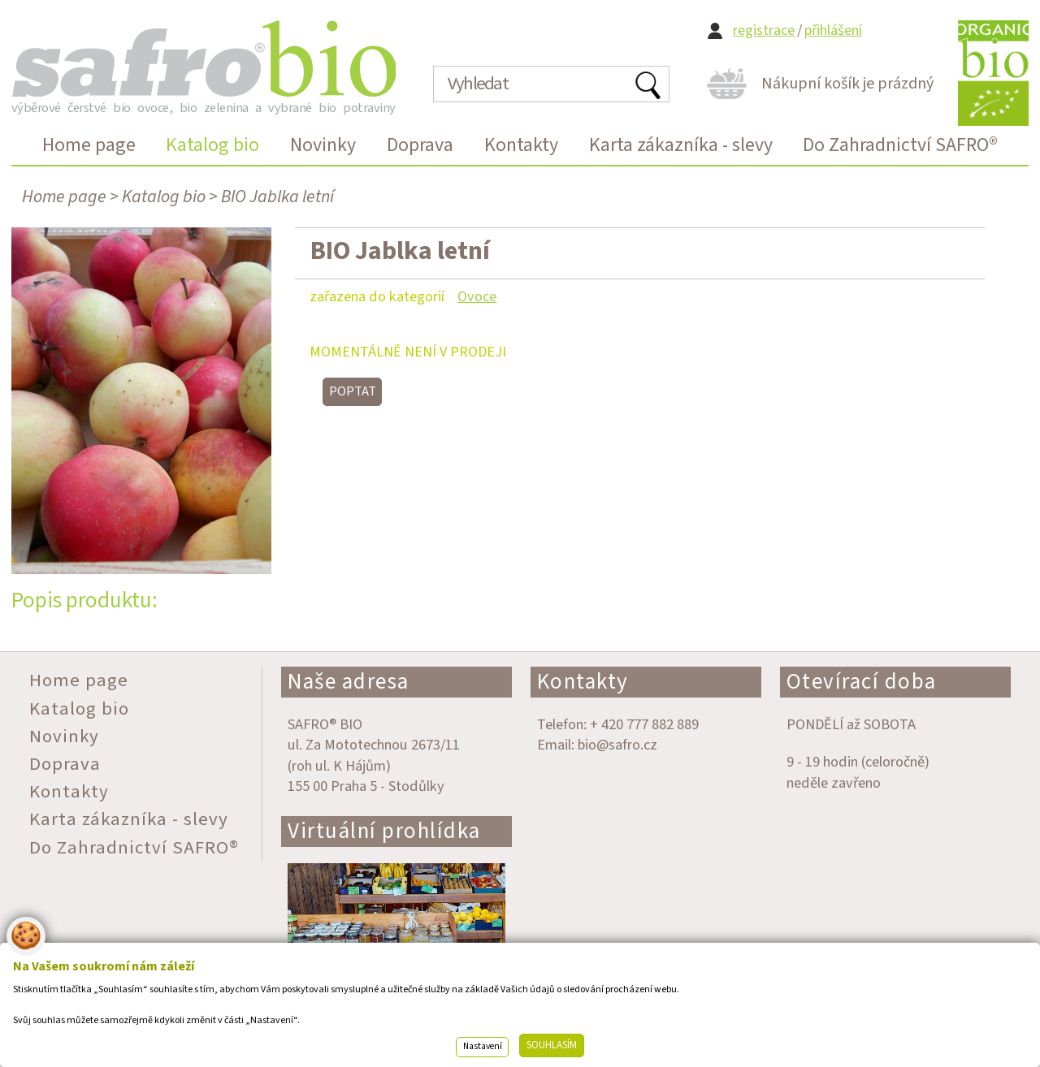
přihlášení (833, 30)
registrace (764, 30)
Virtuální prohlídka (384, 831)
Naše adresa (349, 682)
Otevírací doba (861, 682)
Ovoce (476, 296)
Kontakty (583, 682)
